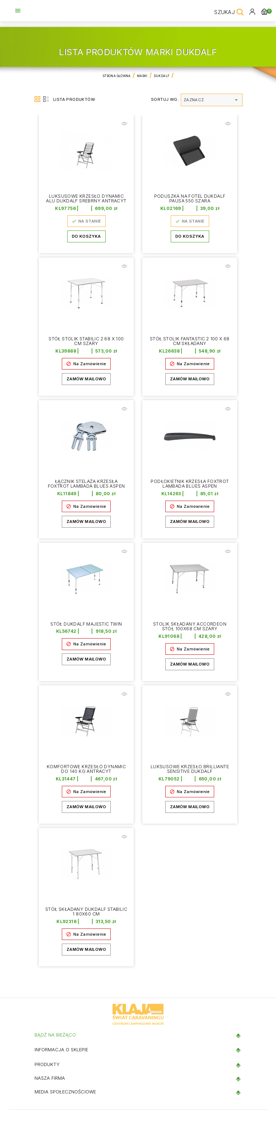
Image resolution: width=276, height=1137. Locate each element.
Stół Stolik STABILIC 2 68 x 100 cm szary (86, 341)
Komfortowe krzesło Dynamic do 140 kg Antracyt (86, 769)
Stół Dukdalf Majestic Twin (86, 624)
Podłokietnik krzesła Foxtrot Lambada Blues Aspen (189, 484)
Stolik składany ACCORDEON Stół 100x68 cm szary (189, 627)
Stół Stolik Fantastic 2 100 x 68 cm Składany (190, 341)
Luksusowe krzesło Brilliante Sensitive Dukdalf (190, 769)
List (46, 99)
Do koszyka (86, 241)
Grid (37, 99)
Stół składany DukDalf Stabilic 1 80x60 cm (86, 912)
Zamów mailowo (86, 379)
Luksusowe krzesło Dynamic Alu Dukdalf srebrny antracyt (86, 201)
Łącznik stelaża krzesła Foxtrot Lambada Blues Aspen (86, 484)
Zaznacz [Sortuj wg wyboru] (212, 100)
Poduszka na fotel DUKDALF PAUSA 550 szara (190, 199)
